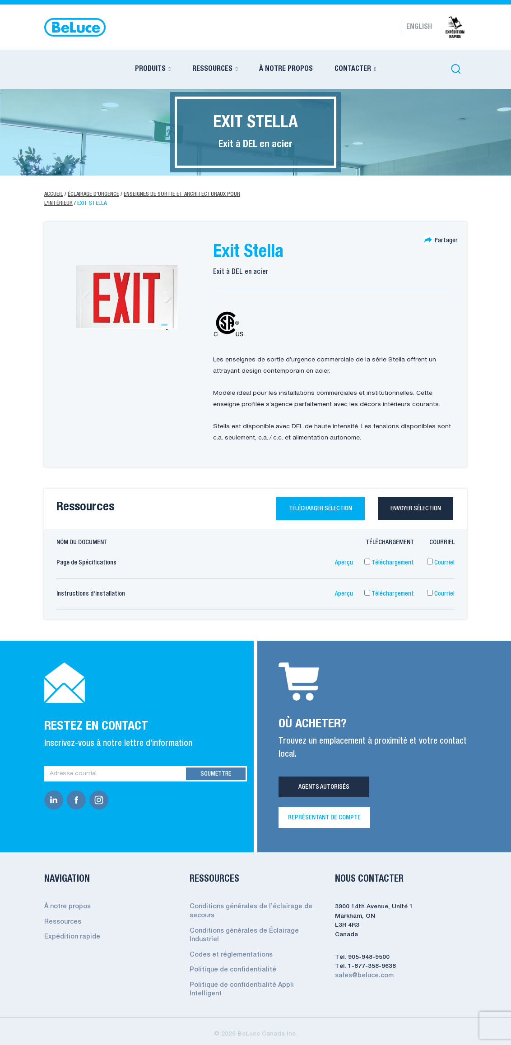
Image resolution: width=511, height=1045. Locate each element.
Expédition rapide (70, 937)
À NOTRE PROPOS (286, 69)
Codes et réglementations (229, 954)
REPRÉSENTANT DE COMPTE (324, 819)
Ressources (62, 923)
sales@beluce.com (363, 977)
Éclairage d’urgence (94, 194)
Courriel (441, 563)
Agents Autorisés (323, 788)
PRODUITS (150, 69)
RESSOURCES (212, 69)
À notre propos (67, 908)
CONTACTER (352, 69)
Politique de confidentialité (230, 969)
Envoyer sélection (413, 509)
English (419, 27)
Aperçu (344, 563)
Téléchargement (389, 563)
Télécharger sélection (309, 509)
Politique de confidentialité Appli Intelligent (254, 984)
